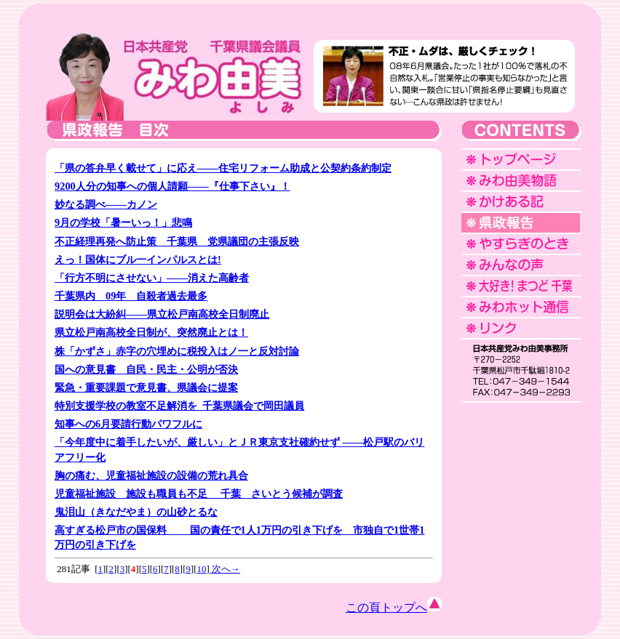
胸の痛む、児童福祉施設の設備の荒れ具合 (151, 475)
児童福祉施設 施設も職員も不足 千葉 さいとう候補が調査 (199, 493)
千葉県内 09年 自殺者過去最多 (131, 296)
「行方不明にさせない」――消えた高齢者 (152, 278)
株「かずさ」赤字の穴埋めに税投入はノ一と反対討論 (177, 351)
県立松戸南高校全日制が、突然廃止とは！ (151, 332)
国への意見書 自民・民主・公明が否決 (146, 369)
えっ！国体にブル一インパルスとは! (138, 259)
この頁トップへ (394, 607)
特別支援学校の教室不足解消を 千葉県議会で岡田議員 (179, 405)
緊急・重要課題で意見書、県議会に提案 (146, 387)
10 (202, 568)
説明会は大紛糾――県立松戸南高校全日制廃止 (162, 314)
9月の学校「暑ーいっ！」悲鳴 (123, 222)
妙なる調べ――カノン (106, 204)
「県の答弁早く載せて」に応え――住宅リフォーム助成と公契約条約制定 (223, 168)
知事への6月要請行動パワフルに (128, 424)
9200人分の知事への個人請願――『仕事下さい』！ (172, 186)
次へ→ (225, 568)
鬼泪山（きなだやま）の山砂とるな (136, 512)
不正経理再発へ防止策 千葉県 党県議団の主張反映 (177, 241)
